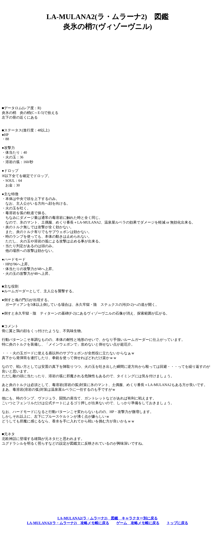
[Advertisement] (107, 66)
